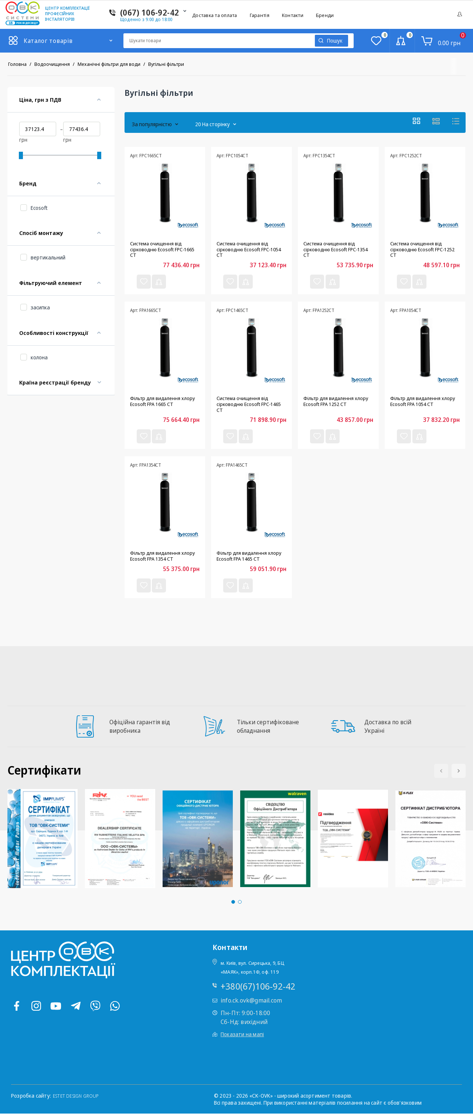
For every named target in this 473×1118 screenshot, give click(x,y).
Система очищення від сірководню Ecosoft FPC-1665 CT (161, 248)
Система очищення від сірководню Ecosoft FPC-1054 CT (248, 248)
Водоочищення (52, 64)
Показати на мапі (242, 1038)
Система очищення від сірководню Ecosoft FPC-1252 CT (421, 248)
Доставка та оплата (214, 15)
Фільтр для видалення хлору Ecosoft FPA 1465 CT (250, 559)
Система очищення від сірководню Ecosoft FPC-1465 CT (248, 406)
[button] (459, 775)
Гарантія (259, 15)
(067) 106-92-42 (149, 12)
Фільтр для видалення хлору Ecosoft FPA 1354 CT (164, 559)
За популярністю (152, 121)
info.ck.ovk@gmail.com (251, 1005)
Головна (17, 64)
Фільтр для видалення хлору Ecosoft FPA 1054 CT (424, 402)
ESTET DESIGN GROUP (79, 1100)
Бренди (325, 15)
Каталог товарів (48, 41)
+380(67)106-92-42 (258, 990)
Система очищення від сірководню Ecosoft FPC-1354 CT (334, 248)
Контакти (292, 15)
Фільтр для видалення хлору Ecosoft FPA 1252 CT (337, 402)
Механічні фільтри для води (109, 64)
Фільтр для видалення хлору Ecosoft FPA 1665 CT (164, 402)
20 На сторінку (205, 121)
